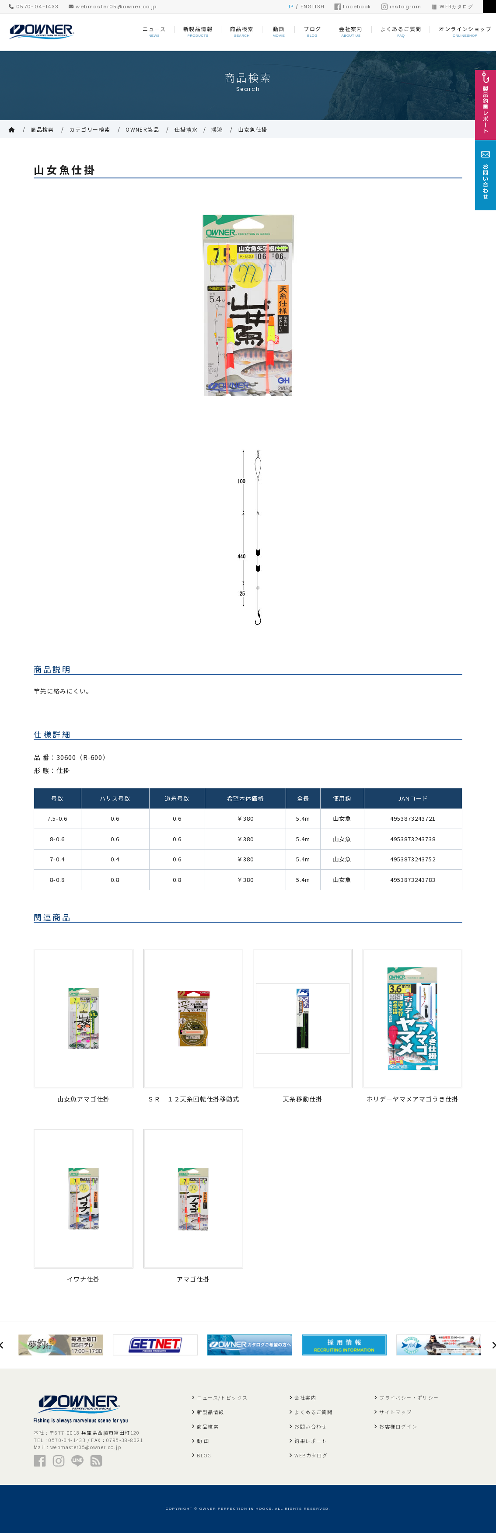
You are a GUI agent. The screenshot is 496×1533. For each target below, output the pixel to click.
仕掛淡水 (186, 129)
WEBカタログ (452, 6)
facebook (352, 6)
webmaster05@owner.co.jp (113, 6)
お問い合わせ (310, 1426)
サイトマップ (395, 1411)
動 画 (203, 1440)
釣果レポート (310, 1440)
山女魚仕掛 (253, 129)
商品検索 (42, 129)
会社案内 (305, 1397)
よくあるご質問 (313, 1411)
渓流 (217, 129)
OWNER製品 (142, 129)
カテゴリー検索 (90, 129)
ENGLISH (312, 6)
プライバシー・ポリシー (409, 1397)
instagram (401, 6)
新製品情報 (210, 1411)
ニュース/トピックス (222, 1397)
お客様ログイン (398, 1426)
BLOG (204, 1455)
